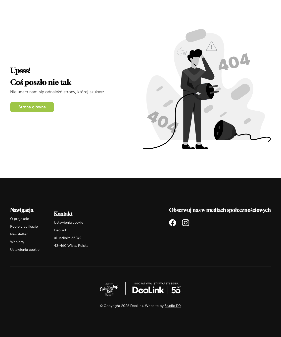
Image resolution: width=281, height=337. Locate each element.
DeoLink (60, 230)
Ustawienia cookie (25, 250)
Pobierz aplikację (24, 226)
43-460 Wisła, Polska (71, 246)
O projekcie (19, 219)
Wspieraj (17, 242)
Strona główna (32, 106)
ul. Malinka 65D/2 (67, 238)
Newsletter (19, 234)
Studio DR (173, 306)
